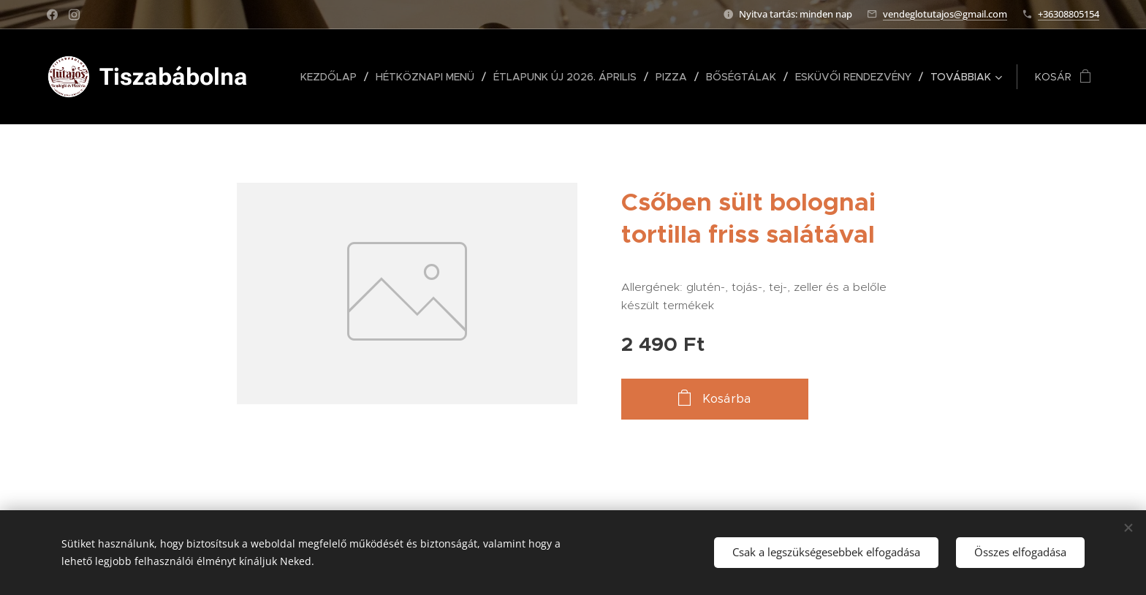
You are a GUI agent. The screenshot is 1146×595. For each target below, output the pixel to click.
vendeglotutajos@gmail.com (945, 13)
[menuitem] (332, 76)
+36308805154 (1068, 13)
